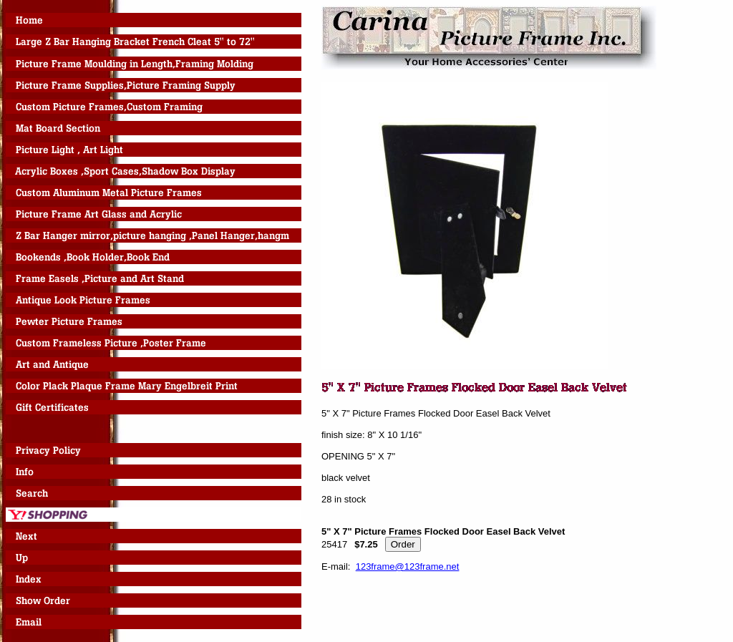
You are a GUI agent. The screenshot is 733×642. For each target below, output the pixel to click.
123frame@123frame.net (408, 566)
